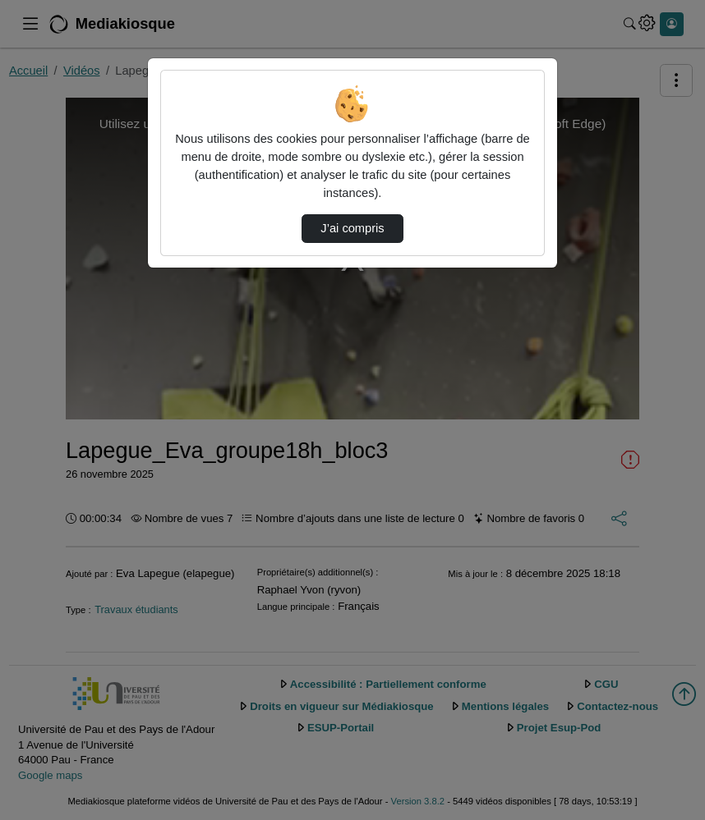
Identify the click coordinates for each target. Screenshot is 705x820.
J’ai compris (352, 228)
